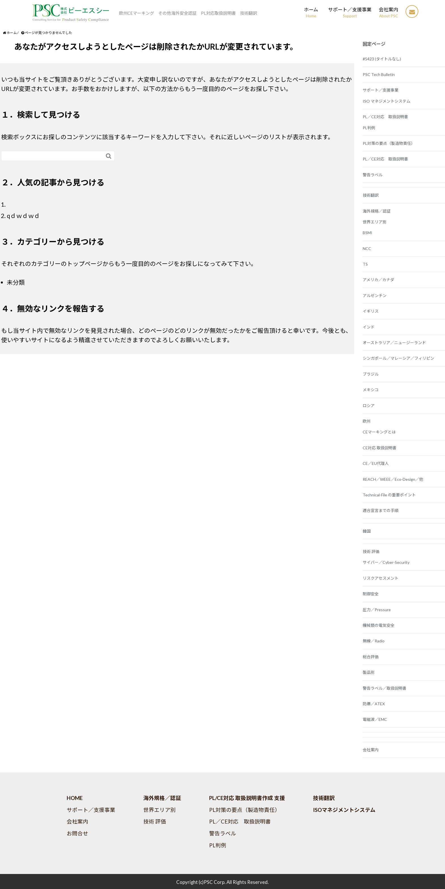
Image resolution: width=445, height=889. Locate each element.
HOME (75, 798)
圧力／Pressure (377, 609)
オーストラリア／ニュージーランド (394, 342)
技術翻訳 (371, 195)
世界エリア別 (375, 221)
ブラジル (371, 374)
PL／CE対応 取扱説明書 (385, 116)
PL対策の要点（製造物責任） (389, 143)
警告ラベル (373, 174)
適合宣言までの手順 (380, 510)
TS (365, 264)
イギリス (371, 311)
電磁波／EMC (375, 719)
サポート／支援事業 (380, 90)
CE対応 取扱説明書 (379, 447)
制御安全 (371, 593)
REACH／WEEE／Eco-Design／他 (393, 479)
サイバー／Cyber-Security (386, 562)
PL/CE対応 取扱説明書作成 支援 (247, 798)
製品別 (369, 672)
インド (369, 327)
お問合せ (77, 833)
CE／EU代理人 (376, 463)
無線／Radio (374, 640)
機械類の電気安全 (378, 625)
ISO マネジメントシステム (386, 101)
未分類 (16, 282)
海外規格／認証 (377, 211)
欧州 (367, 421)
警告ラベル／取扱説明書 (384, 688)
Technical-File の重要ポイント (389, 494)
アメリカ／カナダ (378, 279)
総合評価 (371, 656)
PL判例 (369, 127)
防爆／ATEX (374, 703)
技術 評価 (371, 551)
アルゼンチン (375, 295)
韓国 (367, 531)
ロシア (369, 405)
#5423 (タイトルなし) (382, 58)
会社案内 (371, 749)
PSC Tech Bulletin (379, 74)
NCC (367, 248)
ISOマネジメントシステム (344, 810)
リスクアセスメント (380, 578)
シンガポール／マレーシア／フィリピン (398, 358)
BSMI (367, 232)
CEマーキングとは (379, 431)
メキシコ (371, 389)
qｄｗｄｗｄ (23, 215)
